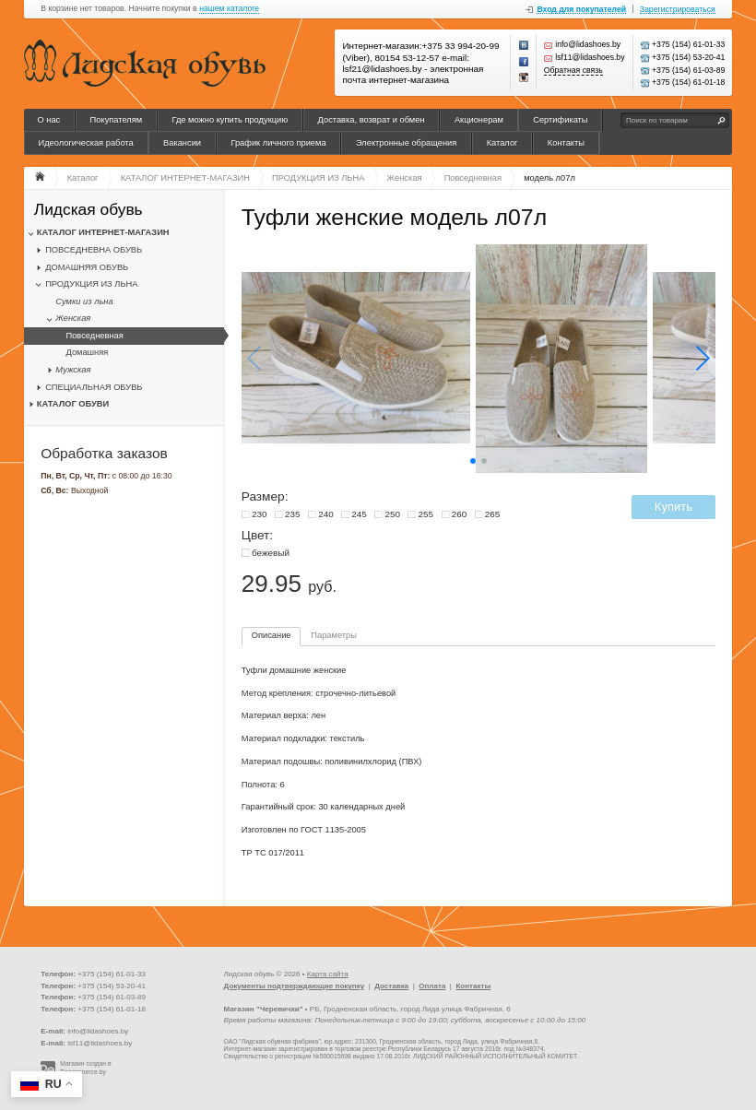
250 (392, 514)
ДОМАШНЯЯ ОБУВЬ (86, 267)
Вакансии (182, 143)
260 (459, 514)
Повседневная (94, 335)
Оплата (432, 986)
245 (359, 514)
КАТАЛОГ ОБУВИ (73, 403)
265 (493, 514)
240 (326, 514)
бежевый (270, 553)
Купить (673, 507)
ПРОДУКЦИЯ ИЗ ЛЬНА (91, 284)
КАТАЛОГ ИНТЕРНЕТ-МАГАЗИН (103, 232)
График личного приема (277, 143)
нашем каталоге (229, 9)
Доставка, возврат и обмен (371, 119)
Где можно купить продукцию (230, 119)
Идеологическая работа (85, 143)
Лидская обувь (88, 209)
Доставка (391, 986)
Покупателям (116, 119)
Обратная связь (573, 70)
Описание (271, 635)
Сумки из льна (83, 301)
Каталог (502, 143)
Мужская (72, 369)
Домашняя (86, 352)
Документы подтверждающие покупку (294, 986)
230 (259, 514)
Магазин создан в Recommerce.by (85, 1067)
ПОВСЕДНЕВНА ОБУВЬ (93, 249)
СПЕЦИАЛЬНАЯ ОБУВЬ (93, 387)
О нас (48, 119)
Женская (72, 318)
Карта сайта (327, 974)
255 (426, 514)
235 (293, 514)
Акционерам (479, 119)
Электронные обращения (406, 143)
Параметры (334, 635)
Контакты (566, 143)
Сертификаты (560, 119)
